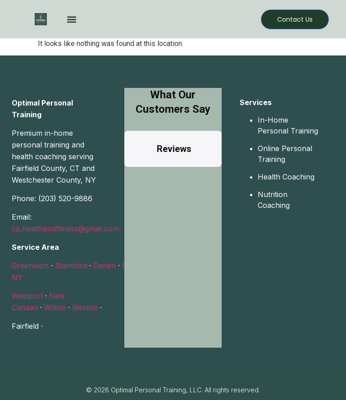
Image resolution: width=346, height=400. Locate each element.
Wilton (55, 307)
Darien (104, 265)
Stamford (71, 265)
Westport (27, 295)
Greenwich (30, 265)
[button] (71, 19)
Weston (85, 307)
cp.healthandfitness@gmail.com (65, 228)
